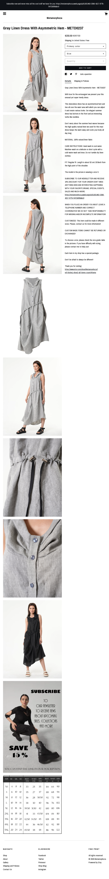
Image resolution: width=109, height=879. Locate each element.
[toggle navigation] (4, 13)
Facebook (42, 855)
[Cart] (106, 14)
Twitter (41, 859)
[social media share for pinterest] (76, 74)
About (5, 859)
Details (68, 81)
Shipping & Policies (81, 81)
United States (79, 40)
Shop (5, 855)
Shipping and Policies (11, 865)
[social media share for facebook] (66, 74)
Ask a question (86, 74)
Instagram (42, 869)
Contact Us (7, 869)
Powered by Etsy (95, 862)
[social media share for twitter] (71, 74)
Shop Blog (42, 865)
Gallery (5, 862)
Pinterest (42, 862)
